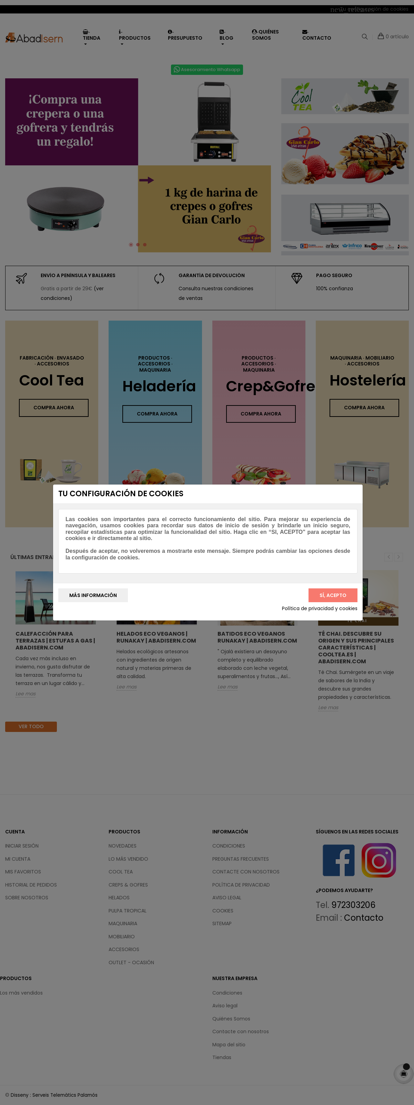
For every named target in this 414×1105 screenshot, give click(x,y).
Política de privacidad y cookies (319, 609)
